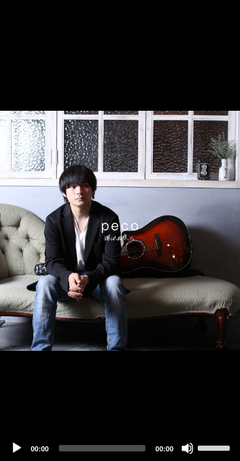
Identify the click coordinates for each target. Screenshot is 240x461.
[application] (120, 230)
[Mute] (187, 448)
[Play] (16, 448)
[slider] (102, 448)
